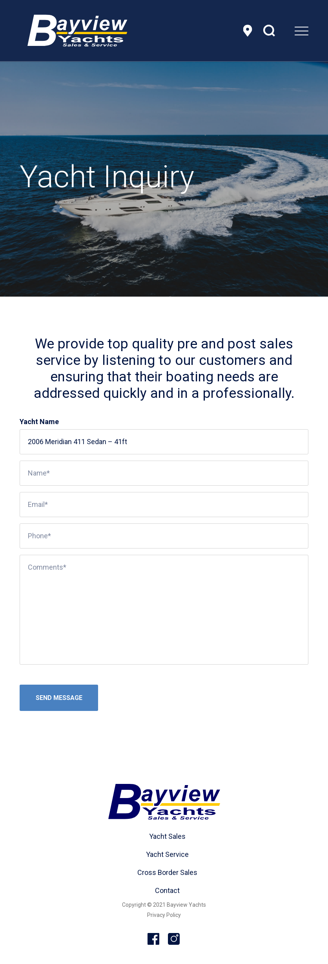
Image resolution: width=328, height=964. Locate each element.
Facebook (154, 939)
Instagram (174, 939)
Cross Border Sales (167, 872)
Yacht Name (39, 421)
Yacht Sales (167, 836)
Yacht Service (167, 854)
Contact (167, 890)
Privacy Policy (164, 915)
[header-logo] (77, 30)
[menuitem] (281, 30)
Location (247, 30)
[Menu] (281, 30)
